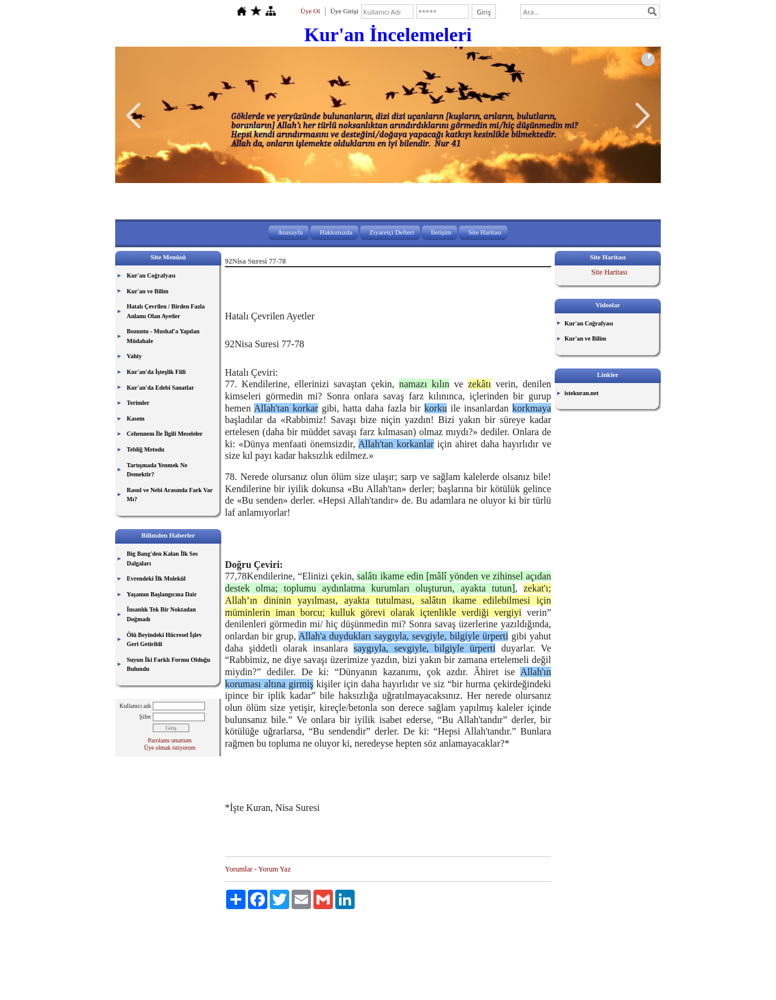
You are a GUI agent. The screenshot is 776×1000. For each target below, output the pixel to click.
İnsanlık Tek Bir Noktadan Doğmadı (161, 614)
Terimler (138, 402)
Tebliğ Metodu (145, 449)
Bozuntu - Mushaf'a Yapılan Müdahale (163, 336)
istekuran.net (581, 393)
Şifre (145, 716)
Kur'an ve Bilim (148, 291)
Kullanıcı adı (135, 705)
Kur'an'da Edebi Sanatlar (160, 387)
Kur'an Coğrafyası (151, 275)
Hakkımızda (335, 232)
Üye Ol (310, 11)
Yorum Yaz (274, 869)
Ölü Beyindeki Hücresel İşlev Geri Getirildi (164, 640)
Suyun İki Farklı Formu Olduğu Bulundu (168, 664)
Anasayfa (290, 232)
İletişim (441, 232)
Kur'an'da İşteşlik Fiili (156, 371)
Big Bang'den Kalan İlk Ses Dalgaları (162, 558)
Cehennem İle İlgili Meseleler (164, 433)
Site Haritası (484, 232)
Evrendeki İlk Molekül (156, 578)
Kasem (135, 418)
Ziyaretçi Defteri (391, 232)
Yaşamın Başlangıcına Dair (162, 594)
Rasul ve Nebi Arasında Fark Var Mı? (170, 495)
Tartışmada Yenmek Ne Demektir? (157, 470)
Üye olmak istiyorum (170, 747)
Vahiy (134, 356)
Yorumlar (238, 869)
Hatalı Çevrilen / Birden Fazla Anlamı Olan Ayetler (166, 311)
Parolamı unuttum (170, 740)
